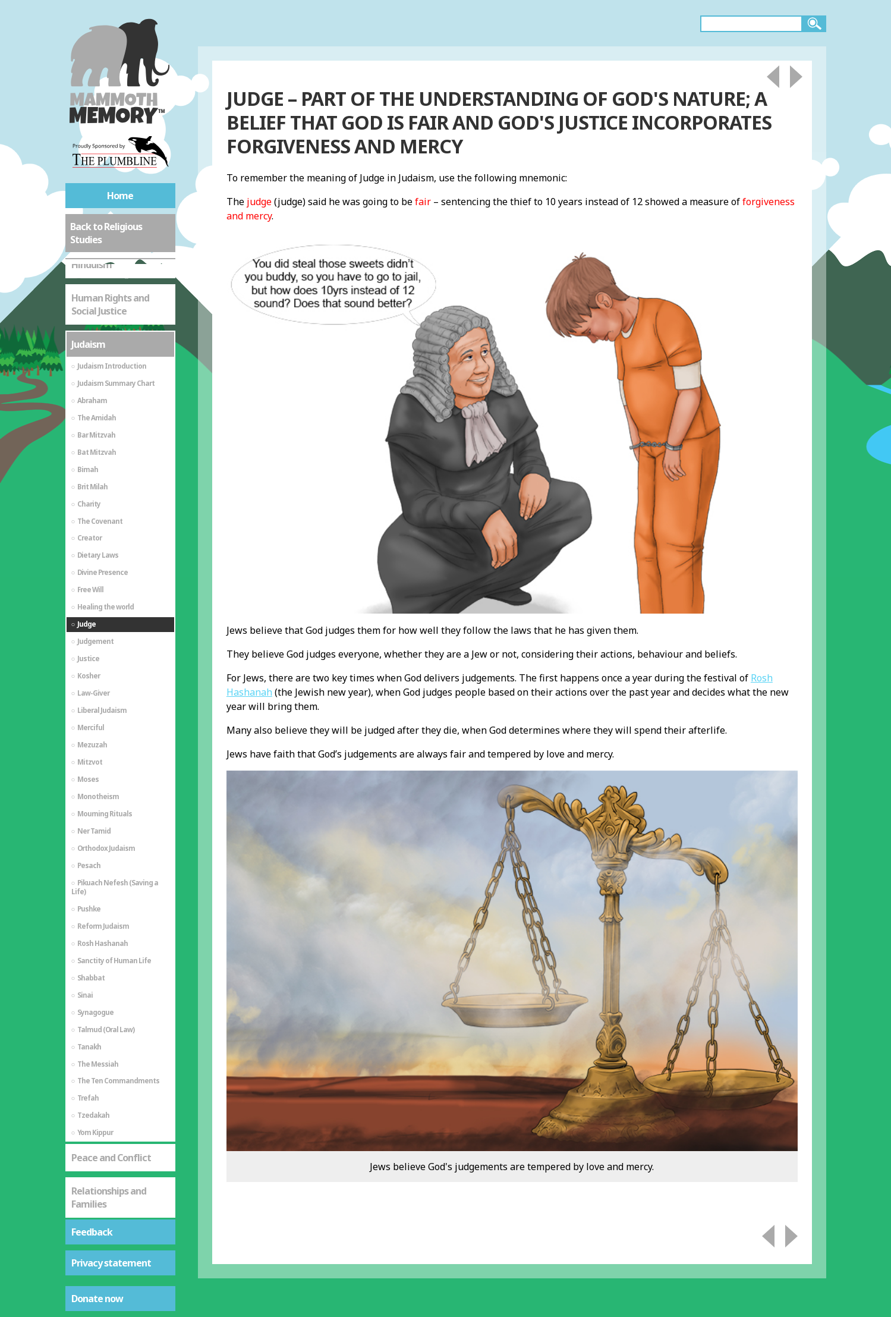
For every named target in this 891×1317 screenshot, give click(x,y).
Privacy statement (111, 1262)
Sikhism (88, 1205)
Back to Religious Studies (106, 233)
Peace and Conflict (111, 1019)
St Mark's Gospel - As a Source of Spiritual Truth (118, 1112)
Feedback (91, 1232)
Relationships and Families (108, 1059)
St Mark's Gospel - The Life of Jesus (118, 1165)
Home (120, 195)
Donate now (97, 1298)
